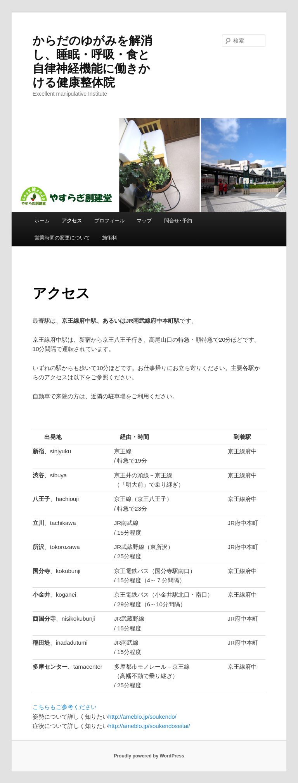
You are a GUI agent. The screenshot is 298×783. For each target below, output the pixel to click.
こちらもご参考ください (65, 707)
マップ (144, 221)
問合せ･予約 (178, 221)
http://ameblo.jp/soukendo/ (142, 716)
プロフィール (109, 221)
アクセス (72, 221)
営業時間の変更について (62, 238)
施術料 (109, 238)
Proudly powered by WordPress (149, 756)
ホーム (42, 221)
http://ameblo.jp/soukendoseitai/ (149, 726)
